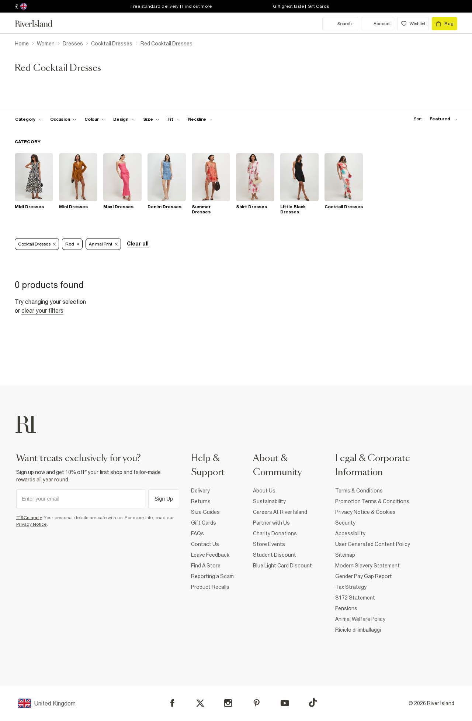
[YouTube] (285, 703)
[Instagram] (228, 703)
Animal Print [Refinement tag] (103, 244)
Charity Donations (275, 533)
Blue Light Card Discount (282, 566)
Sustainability (269, 501)
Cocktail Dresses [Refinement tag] (37, 244)
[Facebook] (172, 703)
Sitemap (345, 555)
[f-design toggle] (124, 119)
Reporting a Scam (212, 576)
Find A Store (206, 566)
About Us (264, 491)
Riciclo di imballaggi (358, 630)
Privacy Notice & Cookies (365, 512)
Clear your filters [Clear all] (42, 310)
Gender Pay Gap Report (363, 576)
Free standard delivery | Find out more (171, 6)
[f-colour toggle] (94, 119)
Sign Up (164, 499)
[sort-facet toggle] (433, 119)
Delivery (200, 491)
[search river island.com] (340, 23)
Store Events (269, 544)
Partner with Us (271, 523)
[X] (200, 703)
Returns (201, 501)
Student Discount (274, 555)
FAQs (197, 533)
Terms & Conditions (359, 491)
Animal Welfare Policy (360, 619)
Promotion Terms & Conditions (372, 501)
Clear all (138, 244)
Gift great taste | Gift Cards (301, 6)
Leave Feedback (210, 555)
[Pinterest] (256, 703)
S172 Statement (355, 598)
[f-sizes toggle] (151, 119)
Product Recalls (210, 587)
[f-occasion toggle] (63, 119)
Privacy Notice (31, 524)
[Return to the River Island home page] (39, 24)
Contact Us (205, 544)
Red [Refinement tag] (72, 244)
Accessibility (350, 533)
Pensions (346, 608)
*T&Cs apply (29, 517)
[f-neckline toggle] (200, 119)
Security (345, 523)
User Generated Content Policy (372, 544)
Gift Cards (203, 523)
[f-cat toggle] (28, 119)
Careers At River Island (280, 512)
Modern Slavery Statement (367, 566)
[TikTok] (312, 702)
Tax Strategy (351, 587)
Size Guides (205, 512)
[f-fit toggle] (173, 119)
